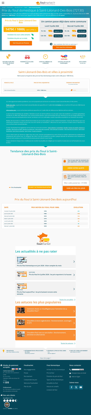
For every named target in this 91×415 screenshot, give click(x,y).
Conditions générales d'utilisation (31, 408)
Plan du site (27, 379)
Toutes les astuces (67, 336)
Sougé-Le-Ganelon (37, 131)
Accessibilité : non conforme (77, 408)
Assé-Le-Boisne (52, 127)
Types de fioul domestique (55, 373)
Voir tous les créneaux (64, 47)
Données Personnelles (57, 408)
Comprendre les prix (30, 373)
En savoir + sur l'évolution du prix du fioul (40, 187)
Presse (26, 366)
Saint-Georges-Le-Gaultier (57, 129)
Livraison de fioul (52, 383)
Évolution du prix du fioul (54, 369)
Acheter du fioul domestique (56, 362)
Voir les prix (58, 36)
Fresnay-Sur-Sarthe (73, 127)
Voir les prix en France (21, 43)
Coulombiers (59, 127)
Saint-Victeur (28, 131)
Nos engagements (29, 362)
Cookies (66, 408)
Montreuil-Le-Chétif (17, 129)
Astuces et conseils (53, 379)
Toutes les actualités (66, 292)
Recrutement (28, 369)
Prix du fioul (50, 366)
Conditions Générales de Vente (15, 408)
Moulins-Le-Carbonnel (28, 129)
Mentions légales (45, 408)
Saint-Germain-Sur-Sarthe (71, 129)
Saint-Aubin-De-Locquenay (42, 129)
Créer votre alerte (76, 168)
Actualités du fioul (52, 376)
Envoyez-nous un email (79, 366)
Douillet (66, 127)
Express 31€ (58, 31)
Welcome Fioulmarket (31, 376)
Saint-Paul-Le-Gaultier (18, 131)
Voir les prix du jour (76, 188)
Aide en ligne (76, 370)
